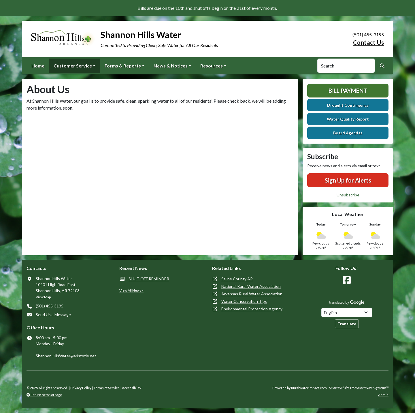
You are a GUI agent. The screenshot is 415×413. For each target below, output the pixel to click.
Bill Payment (348, 90)
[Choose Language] (346, 312)
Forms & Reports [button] (123, 65)
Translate (346, 323)
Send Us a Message (53, 314)
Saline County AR (237, 278)
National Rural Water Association (251, 286)
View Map (43, 297)
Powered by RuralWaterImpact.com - (330, 388)
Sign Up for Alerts (348, 180)
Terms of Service (107, 388)
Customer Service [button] (73, 65)
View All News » (131, 290)
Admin (383, 395)
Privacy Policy (80, 388)
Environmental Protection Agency (251, 308)
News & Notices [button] (171, 65)
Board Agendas (348, 132)
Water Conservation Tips (244, 301)
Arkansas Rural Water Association (251, 293)
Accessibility (131, 388)
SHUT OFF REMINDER (149, 278)
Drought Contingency (348, 105)
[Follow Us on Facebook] (347, 280)
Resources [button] (211, 65)
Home (37, 65)
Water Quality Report (348, 119)
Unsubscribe (348, 194)
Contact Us (368, 42)
